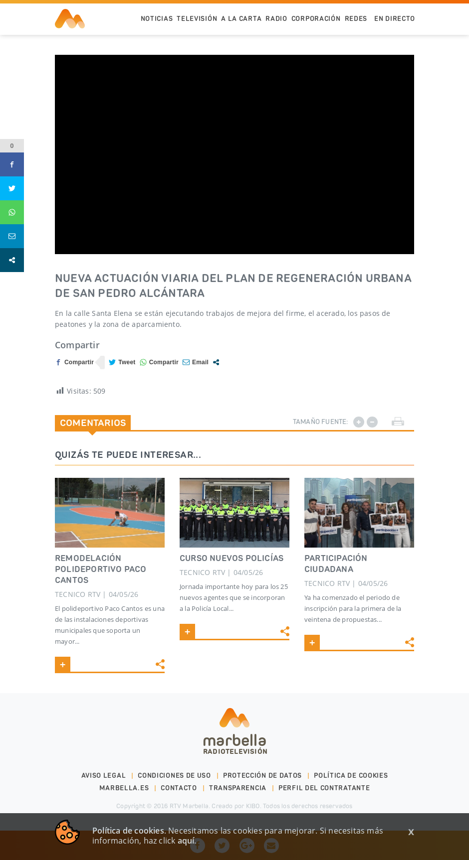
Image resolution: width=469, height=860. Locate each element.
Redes (356, 18)
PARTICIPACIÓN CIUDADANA (336, 563)
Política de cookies (351, 775)
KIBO (253, 806)
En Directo (394, 18)
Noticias (157, 18)
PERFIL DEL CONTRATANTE (324, 788)
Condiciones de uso (174, 775)
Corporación (316, 18)
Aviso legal (103, 775)
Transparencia (237, 788)
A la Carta (241, 18)
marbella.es (124, 788)
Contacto (179, 788)
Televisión (197, 18)
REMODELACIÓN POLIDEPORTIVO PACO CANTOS (101, 569)
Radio (276, 18)
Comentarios (93, 423)
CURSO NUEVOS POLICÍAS (231, 558)
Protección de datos (262, 775)
